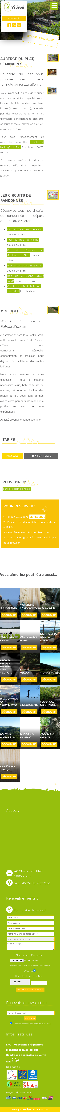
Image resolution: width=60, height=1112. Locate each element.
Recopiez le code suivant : (30, 976)
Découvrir (9, 615)
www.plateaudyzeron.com (26, 1109)
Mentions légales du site (22, 1049)
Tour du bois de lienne (22, 239)
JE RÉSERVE (37, 516)
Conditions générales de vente (26, 1054)
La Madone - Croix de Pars (24, 229)
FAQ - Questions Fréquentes (24, 1044)
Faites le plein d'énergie (17, 488)
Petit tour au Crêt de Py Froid (24, 265)
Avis (12, 1061)
